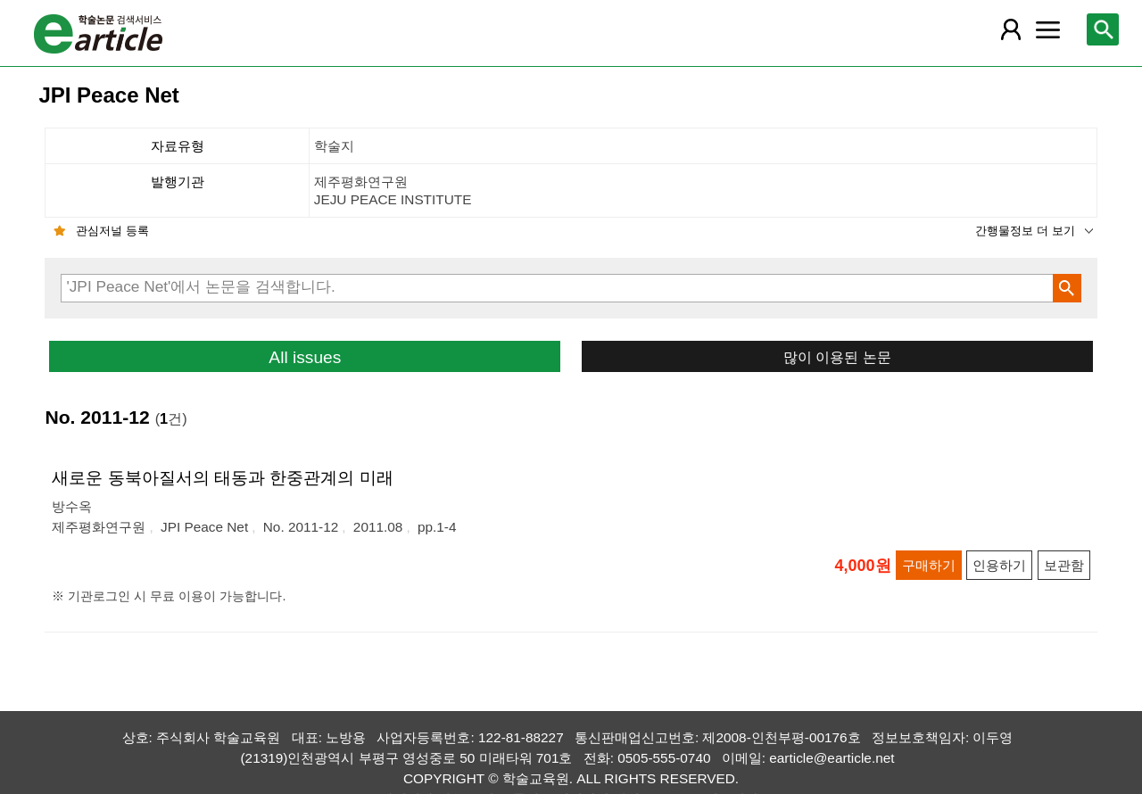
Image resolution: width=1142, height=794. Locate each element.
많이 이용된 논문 (837, 357)
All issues (305, 357)
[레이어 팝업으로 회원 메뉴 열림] (1010, 29)
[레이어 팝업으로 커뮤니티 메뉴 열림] (1048, 29)
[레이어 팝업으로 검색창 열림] (1103, 29)
